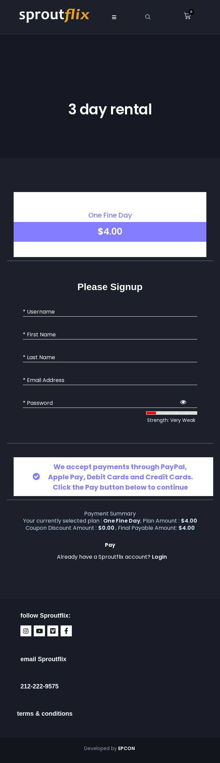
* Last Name (39, 357)
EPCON (127, 748)
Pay (110, 545)
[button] (114, 17)
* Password (38, 403)
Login (159, 557)
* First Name (39, 334)
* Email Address (43, 380)
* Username (39, 312)
